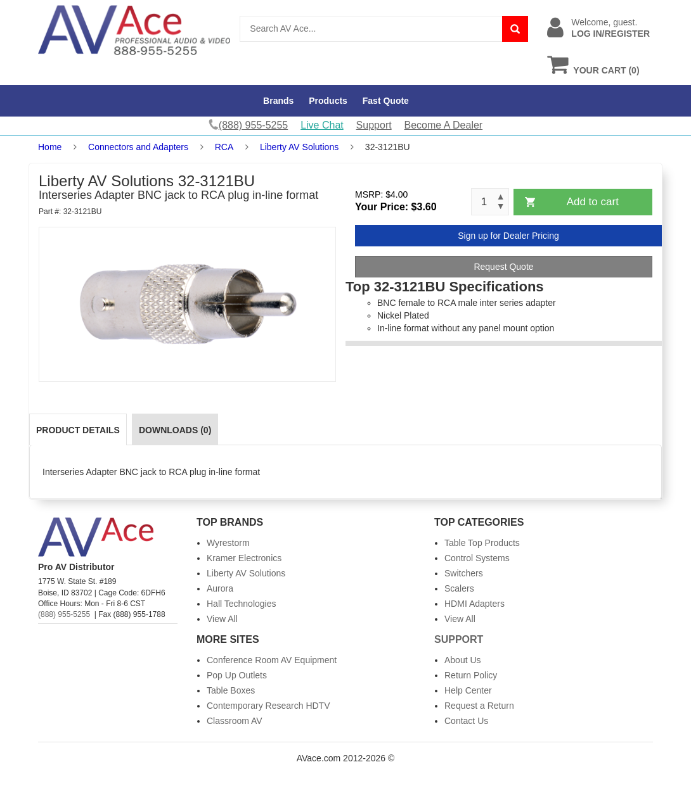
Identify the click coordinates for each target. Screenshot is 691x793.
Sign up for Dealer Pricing (508, 236)
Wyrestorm (228, 543)
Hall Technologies (241, 604)
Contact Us (466, 721)
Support (374, 125)
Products (328, 101)
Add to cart (593, 202)
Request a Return (479, 706)
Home (49, 147)
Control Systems (477, 558)
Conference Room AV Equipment (272, 660)
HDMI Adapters (474, 604)
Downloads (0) (175, 430)
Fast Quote (386, 101)
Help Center (468, 690)
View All (222, 619)
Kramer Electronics (244, 558)
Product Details (78, 430)
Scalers (459, 588)
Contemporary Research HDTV (268, 706)
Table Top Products (482, 543)
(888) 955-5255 (64, 614)
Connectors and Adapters (138, 147)
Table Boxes (231, 690)
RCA (224, 147)
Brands (278, 101)
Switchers (463, 573)
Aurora (220, 588)
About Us (462, 660)
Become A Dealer (443, 125)
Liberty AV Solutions (299, 147)
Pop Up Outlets (237, 675)
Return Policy (470, 675)
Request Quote (503, 267)
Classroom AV (234, 721)
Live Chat (322, 125)
